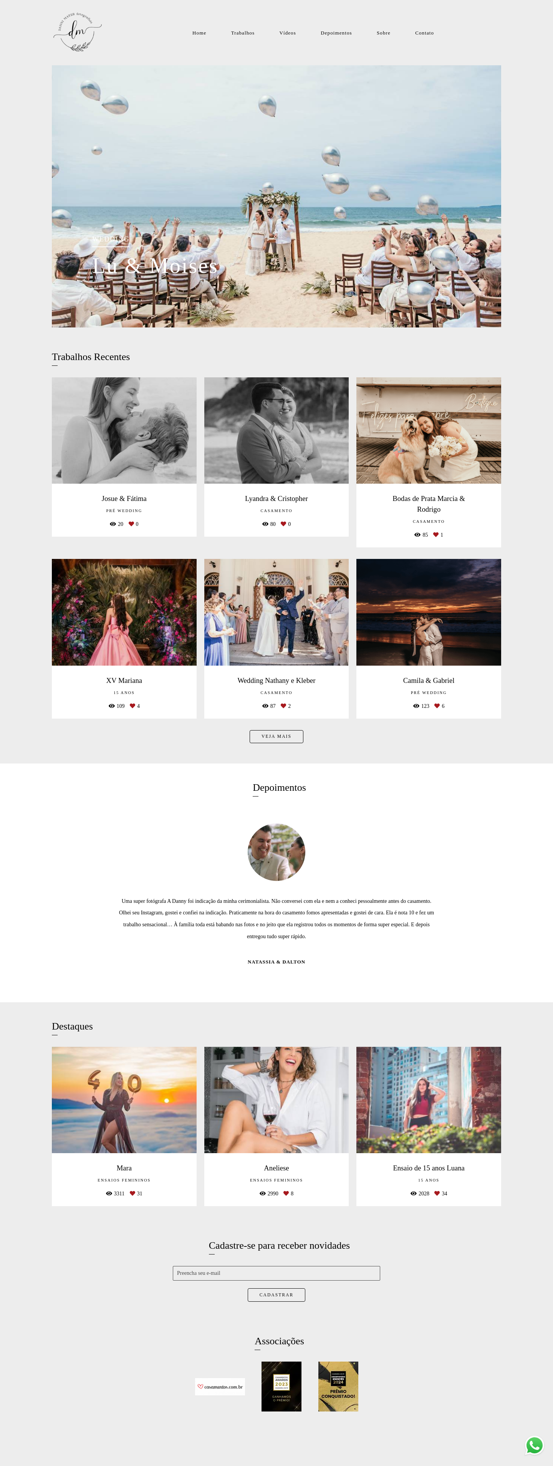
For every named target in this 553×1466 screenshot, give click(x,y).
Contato (424, 33)
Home (199, 33)
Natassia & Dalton (276, 962)
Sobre (384, 33)
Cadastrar (277, 1294)
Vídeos (287, 33)
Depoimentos (336, 33)
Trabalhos (243, 33)
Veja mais (276, 736)
